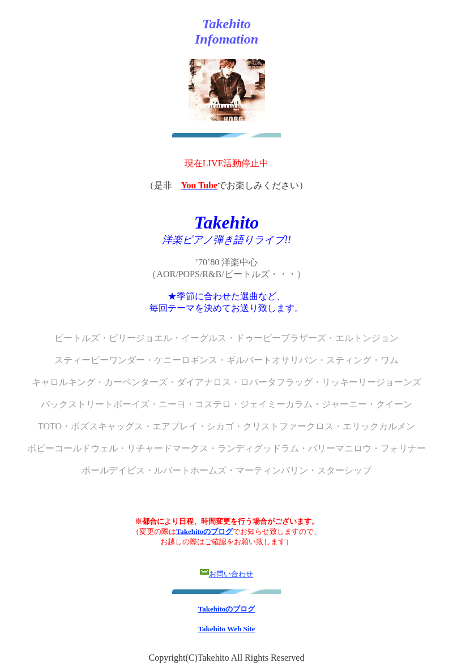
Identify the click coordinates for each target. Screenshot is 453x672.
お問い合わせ (231, 574)
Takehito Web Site (226, 628)
